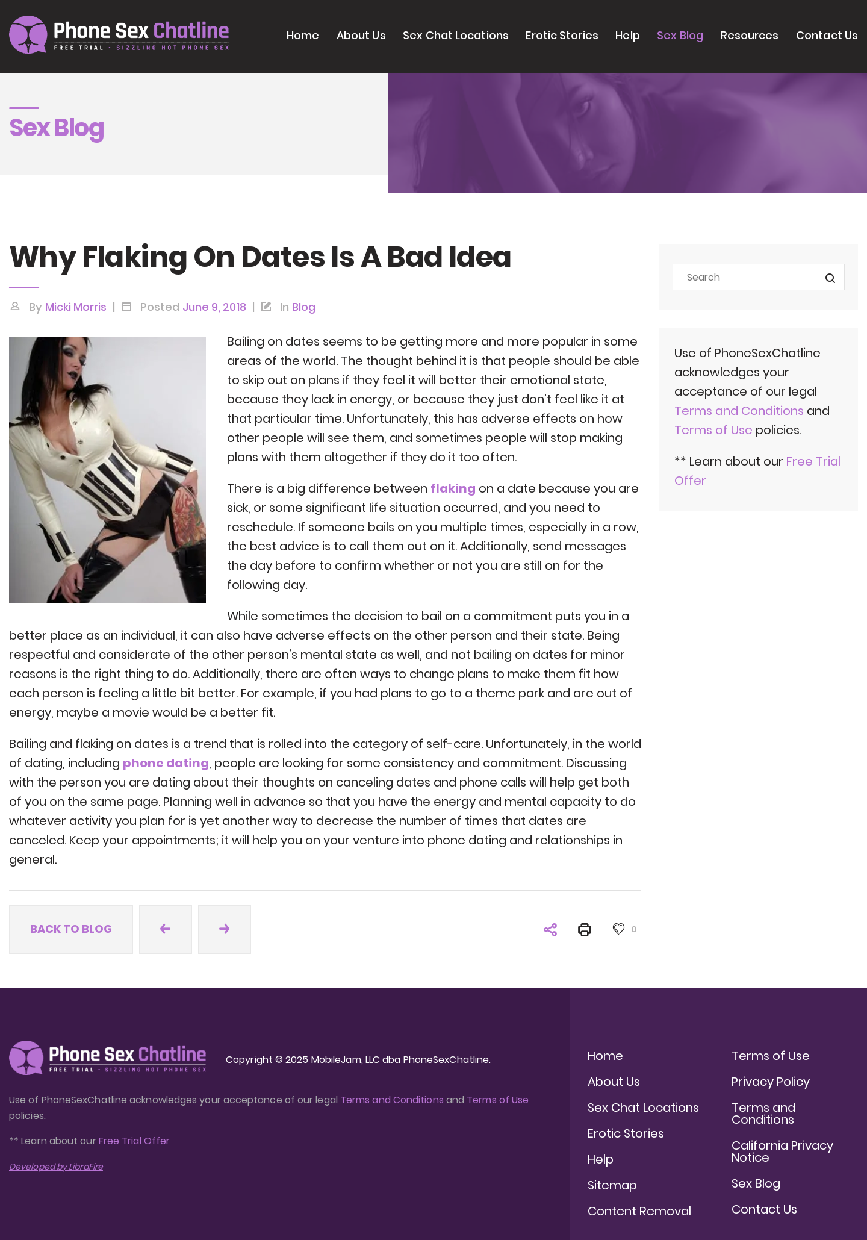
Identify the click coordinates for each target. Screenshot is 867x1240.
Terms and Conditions (739, 410)
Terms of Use (715, 430)
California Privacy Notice (782, 1151)
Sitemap (612, 1185)
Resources (750, 35)
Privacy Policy (771, 1081)
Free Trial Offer (134, 1141)
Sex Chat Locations (456, 35)
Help (627, 35)
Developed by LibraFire (56, 1167)
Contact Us (827, 35)
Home (303, 35)
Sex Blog (680, 35)
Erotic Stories (562, 35)
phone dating (166, 763)
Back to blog (71, 928)
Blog (303, 306)
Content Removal (639, 1211)
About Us (361, 35)
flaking (453, 488)
